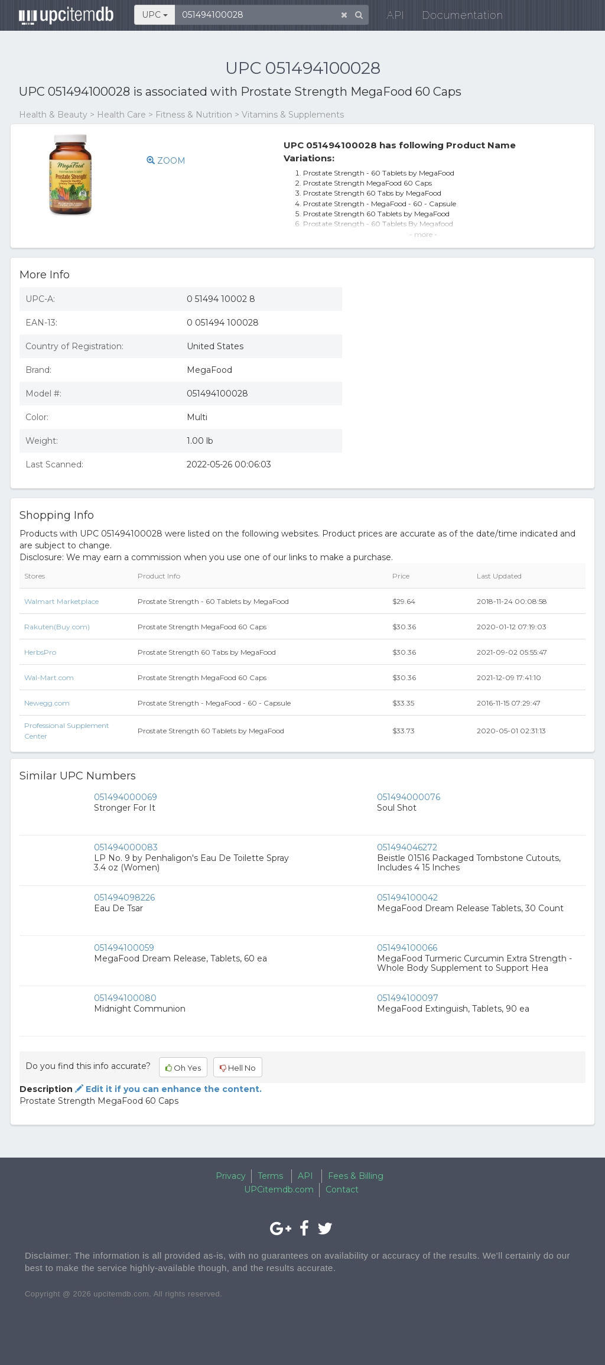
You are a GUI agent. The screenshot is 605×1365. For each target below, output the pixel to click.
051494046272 (407, 847)
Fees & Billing (355, 1176)
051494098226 (124, 897)
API (389, 17)
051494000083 (126, 847)
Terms (270, 1176)
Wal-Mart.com (49, 677)
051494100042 (407, 897)
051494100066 (407, 947)
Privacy (231, 1176)
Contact (342, 1189)
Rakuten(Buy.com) (57, 626)
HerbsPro (40, 652)
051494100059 (124, 947)
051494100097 (407, 998)
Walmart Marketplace (61, 601)
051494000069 (125, 797)
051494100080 (125, 998)
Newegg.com (47, 702)
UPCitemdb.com (279, 1189)
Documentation (455, 17)
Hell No (238, 1067)
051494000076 (408, 797)
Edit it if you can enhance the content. (167, 1089)
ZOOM (166, 160)
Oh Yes (183, 1067)
